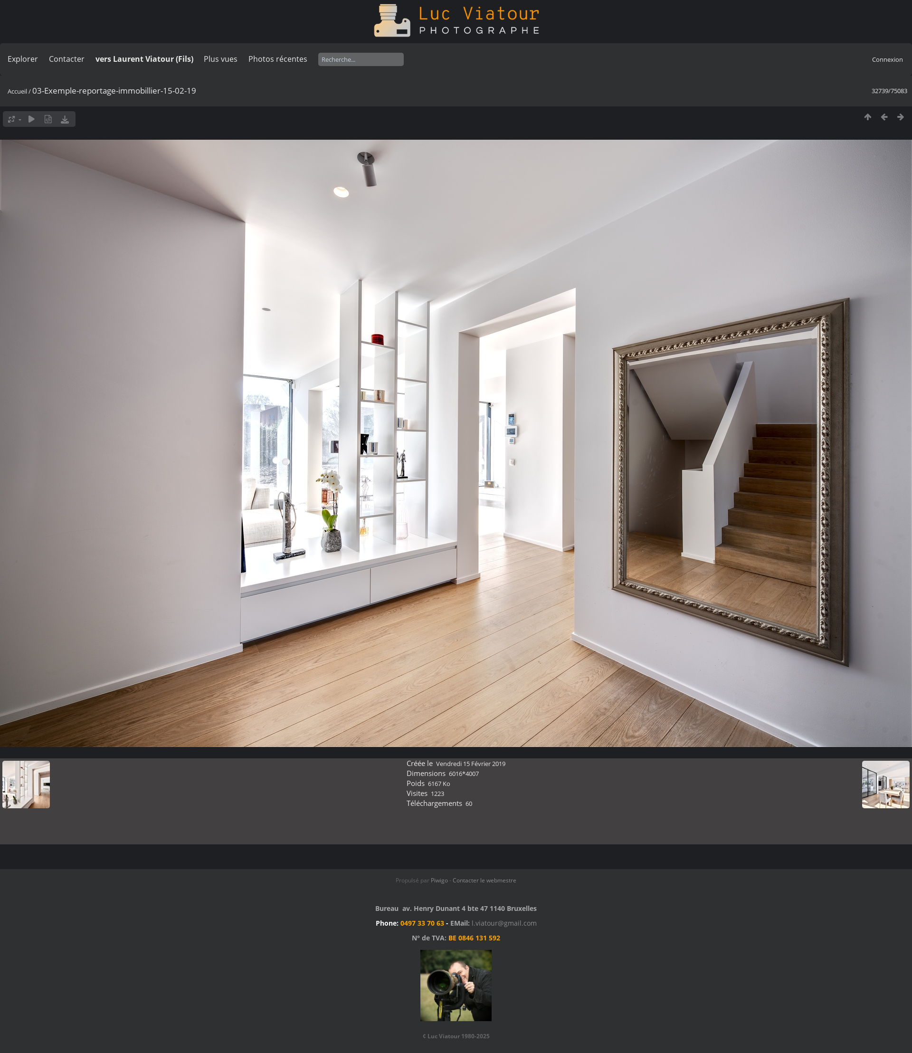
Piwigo (439, 880)
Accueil (17, 91)
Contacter (67, 59)
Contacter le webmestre (484, 880)
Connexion (887, 59)
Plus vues (221, 59)
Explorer (23, 59)
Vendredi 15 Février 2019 (470, 763)
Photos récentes (277, 59)
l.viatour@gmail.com (504, 923)
